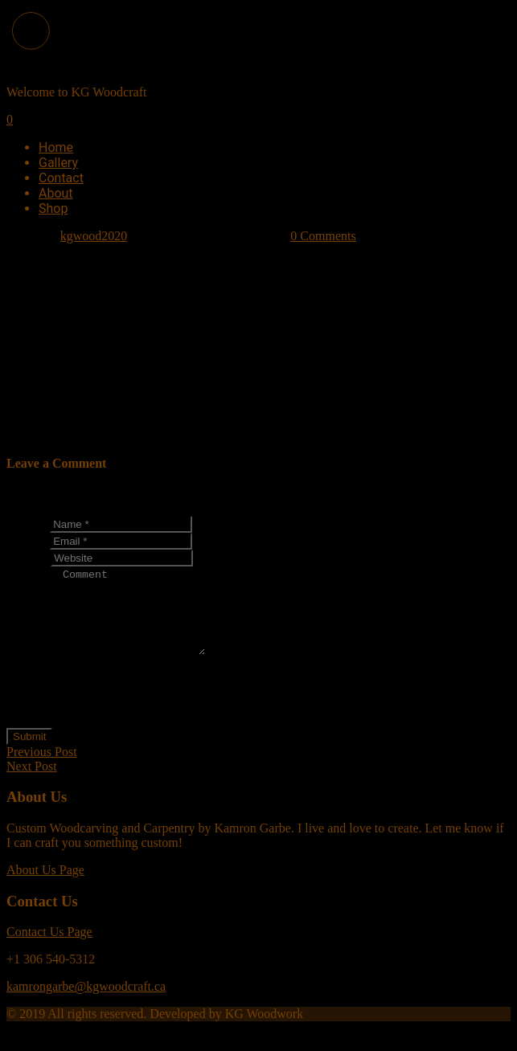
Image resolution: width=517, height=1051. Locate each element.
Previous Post (41, 768)
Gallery (58, 162)
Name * (26, 523)
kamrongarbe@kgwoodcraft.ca (86, 1003)
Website (26, 557)
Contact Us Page (49, 948)
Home (56, 147)
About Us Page (45, 887)
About (56, 193)
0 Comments (322, 236)
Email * (26, 540)
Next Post (31, 783)
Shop (53, 208)
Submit (29, 753)
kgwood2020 (94, 236)
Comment (31, 668)
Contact (61, 178)
